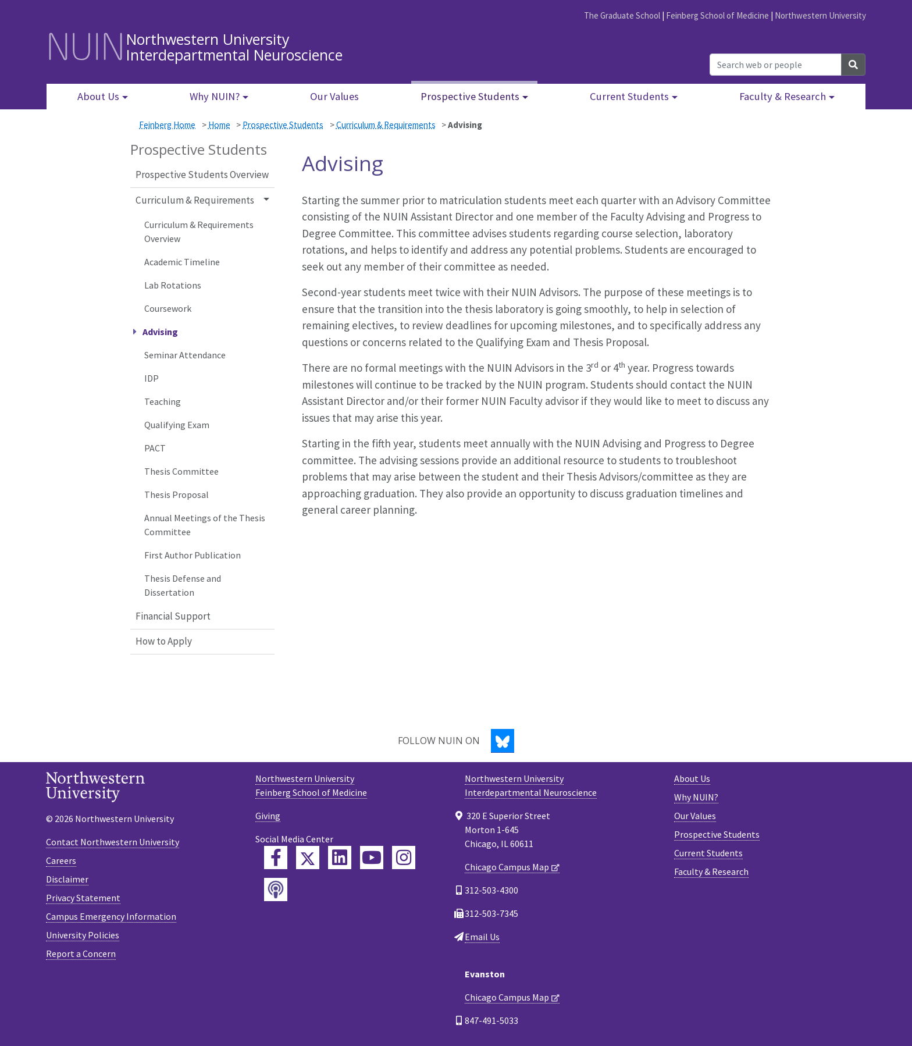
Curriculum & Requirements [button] (195, 200)
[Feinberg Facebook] (275, 857)
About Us (692, 778)
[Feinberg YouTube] (371, 857)
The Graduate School (622, 15)
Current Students (708, 853)
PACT (155, 448)
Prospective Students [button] (470, 96)
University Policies (82, 935)
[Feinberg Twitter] (307, 857)
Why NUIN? (696, 797)
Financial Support (173, 616)
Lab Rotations (172, 285)
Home (219, 124)
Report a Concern (81, 953)
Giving (267, 815)
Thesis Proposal (176, 494)
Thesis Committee (181, 471)
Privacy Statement (83, 897)
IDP (151, 378)
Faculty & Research (711, 871)
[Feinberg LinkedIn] (339, 857)
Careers (61, 860)
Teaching (162, 401)
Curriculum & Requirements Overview (199, 231)
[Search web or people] (776, 65)
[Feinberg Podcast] (275, 889)
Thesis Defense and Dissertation (182, 585)
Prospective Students (283, 124)
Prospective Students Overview (202, 174)
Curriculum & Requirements (386, 124)
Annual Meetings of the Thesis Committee (204, 525)
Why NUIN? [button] (215, 96)
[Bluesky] (502, 741)
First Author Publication (192, 555)
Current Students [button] (629, 96)
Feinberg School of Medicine (717, 15)
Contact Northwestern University (112, 842)
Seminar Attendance (185, 355)
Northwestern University (820, 15)
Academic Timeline (182, 262)
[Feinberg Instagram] (403, 857)
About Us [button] (98, 96)
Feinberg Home (167, 124)
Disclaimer (67, 879)
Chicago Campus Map (507, 867)
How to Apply (164, 641)
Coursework (167, 308)
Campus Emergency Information (111, 916)
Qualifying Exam (176, 425)
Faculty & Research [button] (782, 96)
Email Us (482, 936)
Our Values (334, 96)
